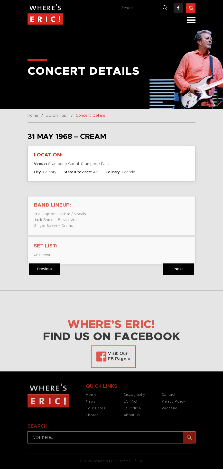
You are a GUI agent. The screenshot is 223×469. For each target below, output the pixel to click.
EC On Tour (57, 115)
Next (178, 269)
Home (33, 115)
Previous (44, 269)
